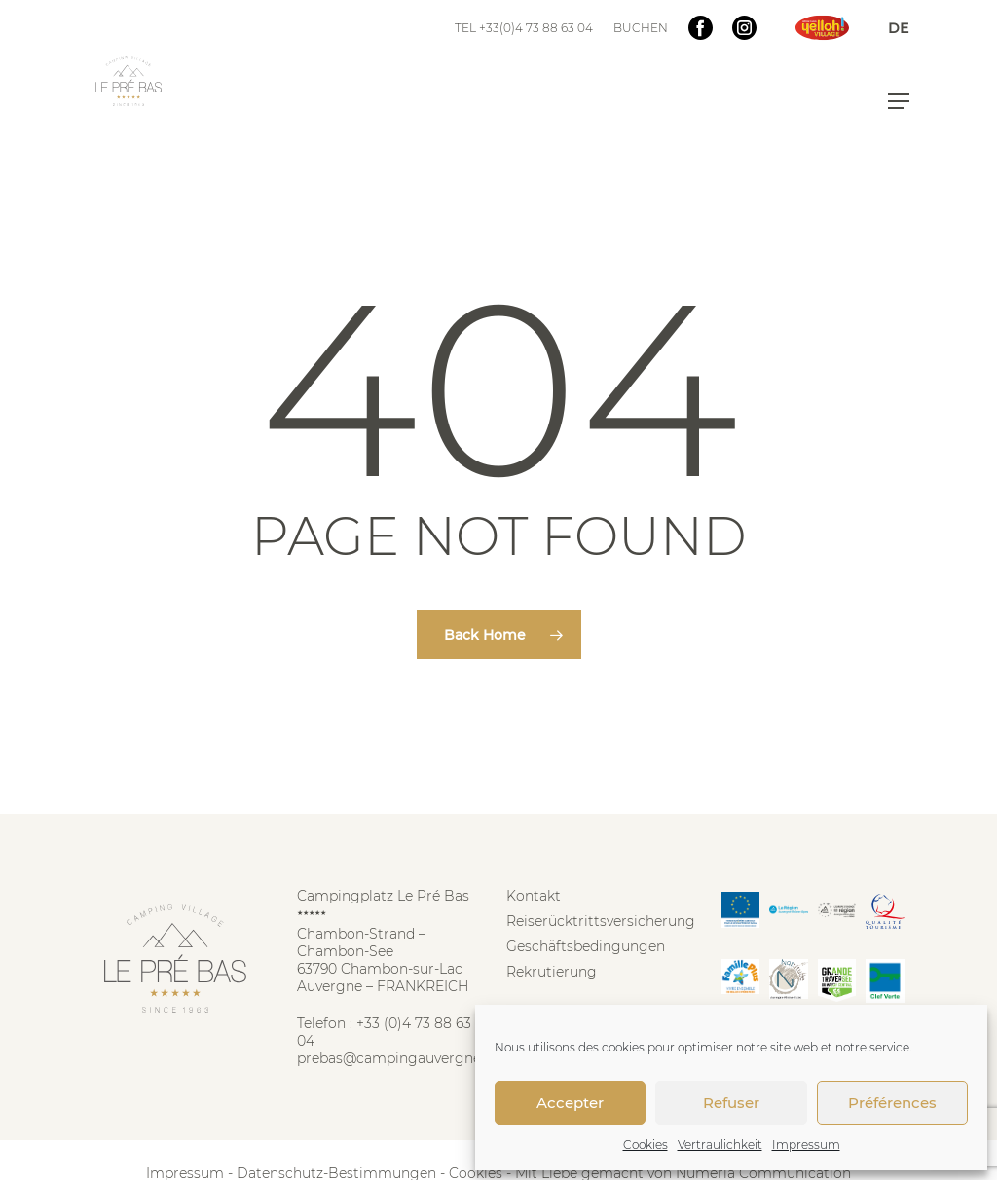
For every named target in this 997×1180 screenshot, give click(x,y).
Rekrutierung (551, 971)
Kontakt (533, 895)
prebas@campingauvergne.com (406, 1058)
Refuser (731, 1102)
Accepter (570, 1102)
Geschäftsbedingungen (585, 946)
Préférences (892, 1102)
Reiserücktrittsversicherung (600, 921)
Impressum (806, 1144)
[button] (898, 101)
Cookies (645, 1144)
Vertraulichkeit (720, 1144)
